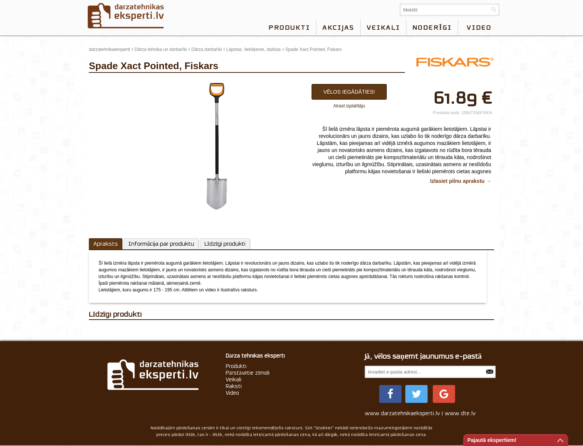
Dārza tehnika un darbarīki (161, 49)
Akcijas (338, 27)
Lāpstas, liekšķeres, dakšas (253, 49)
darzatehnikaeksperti (109, 49)
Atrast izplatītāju (349, 106)
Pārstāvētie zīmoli (248, 373)
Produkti (289, 27)
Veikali (383, 27)
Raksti (234, 386)
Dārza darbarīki (206, 49)
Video (232, 393)
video (479, 27)
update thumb (104, 82)
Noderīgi (432, 27)
